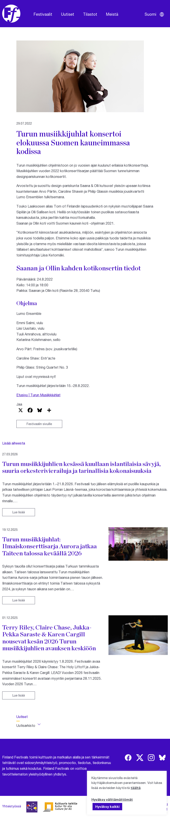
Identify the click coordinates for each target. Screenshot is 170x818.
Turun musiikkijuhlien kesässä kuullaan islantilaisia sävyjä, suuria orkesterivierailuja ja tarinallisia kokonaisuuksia (81, 467)
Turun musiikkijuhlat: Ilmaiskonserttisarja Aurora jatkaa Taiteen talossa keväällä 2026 (49, 546)
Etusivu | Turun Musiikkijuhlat (38, 395)
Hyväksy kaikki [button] (107, 806)
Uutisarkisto (25, 725)
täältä (136, 788)
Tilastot (90, 14)
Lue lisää (18, 512)
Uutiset (67, 14)
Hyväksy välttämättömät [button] (112, 799)
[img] (128, 757)
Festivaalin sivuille (39, 424)
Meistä (112, 14)
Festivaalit (43, 14)
